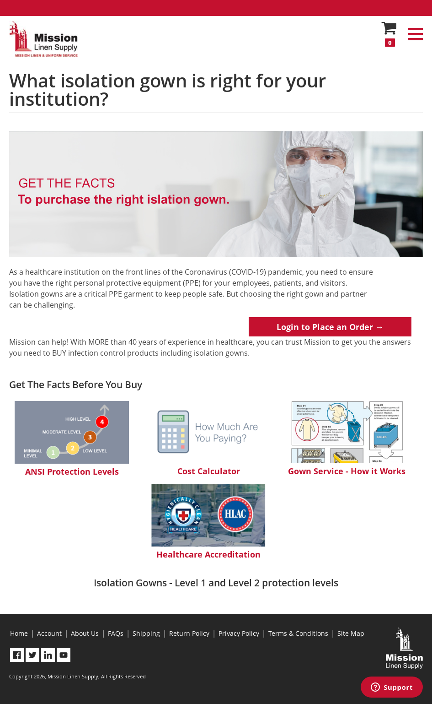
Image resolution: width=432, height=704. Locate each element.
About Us (85, 633)
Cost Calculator (208, 439)
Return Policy (189, 633)
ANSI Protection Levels (72, 439)
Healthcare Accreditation (208, 522)
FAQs (115, 633)
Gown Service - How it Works (346, 439)
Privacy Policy (239, 633)
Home (19, 633)
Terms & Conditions (298, 633)
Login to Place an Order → (330, 326)
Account (49, 633)
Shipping (146, 633)
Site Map (350, 633)
